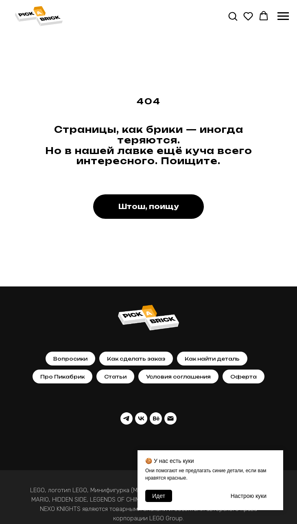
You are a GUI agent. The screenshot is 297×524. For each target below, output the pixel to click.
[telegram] (126, 418)
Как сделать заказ (136, 359)
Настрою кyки (248, 496)
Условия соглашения (178, 377)
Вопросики (70, 359)
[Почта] (170, 418)
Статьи (115, 377)
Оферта (243, 377)
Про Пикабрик (62, 377)
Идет (158, 496)
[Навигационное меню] (283, 16)
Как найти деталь (212, 359)
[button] (233, 16)
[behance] (156, 418)
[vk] (141, 418)
